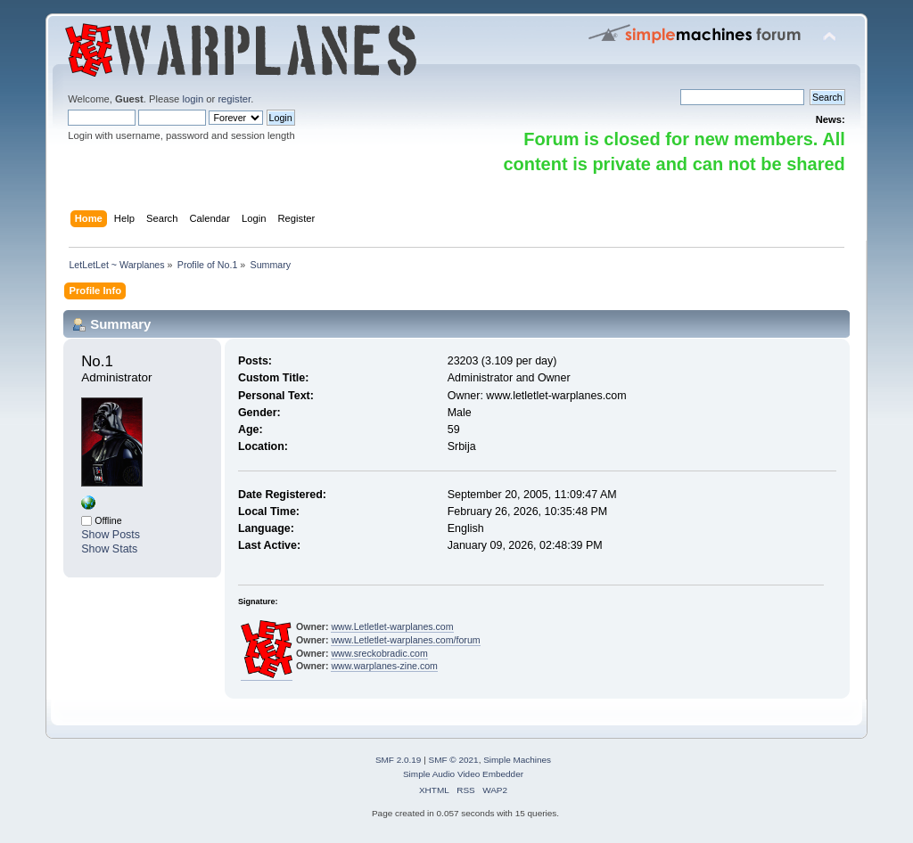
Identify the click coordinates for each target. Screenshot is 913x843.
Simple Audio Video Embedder (463, 774)
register (234, 99)
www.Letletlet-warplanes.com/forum (405, 639)
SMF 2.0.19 (398, 760)
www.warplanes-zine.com (384, 665)
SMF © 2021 (454, 760)
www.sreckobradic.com (379, 653)
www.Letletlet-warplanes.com (392, 626)
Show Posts (110, 534)
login (192, 99)
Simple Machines (517, 760)
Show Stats (109, 549)
